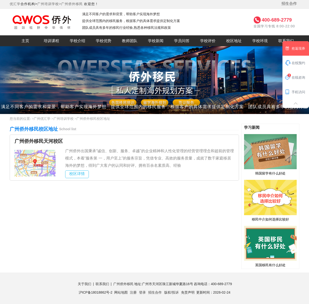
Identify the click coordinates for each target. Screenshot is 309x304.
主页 (25, 41)
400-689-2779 (277, 20)
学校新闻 (155, 41)
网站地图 (121, 292)
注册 (133, 292)
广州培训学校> (49, 4)
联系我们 (286, 41)
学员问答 (182, 41)
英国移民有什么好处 (270, 246)
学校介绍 (77, 41)
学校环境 (260, 41)
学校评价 (208, 41)
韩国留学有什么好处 (270, 154)
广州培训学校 (63, 119)
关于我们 (84, 284)
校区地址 (234, 41)
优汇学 (15, 4)
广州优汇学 (42, 119)
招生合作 (289, 3)
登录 (142, 292)
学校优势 (103, 41)
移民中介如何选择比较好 (270, 200)
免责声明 (188, 292)
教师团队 (129, 41)
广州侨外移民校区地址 (93, 119)
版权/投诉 (171, 292)
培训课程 (51, 41)
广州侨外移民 (72, 4)
